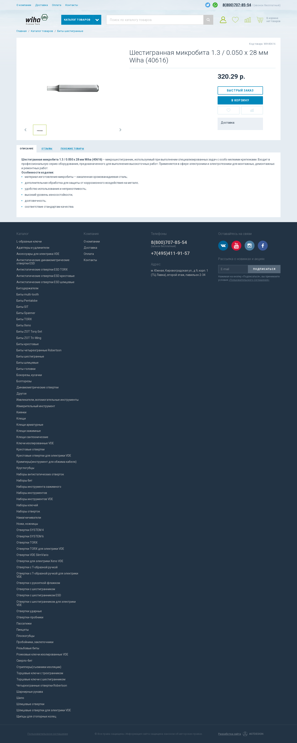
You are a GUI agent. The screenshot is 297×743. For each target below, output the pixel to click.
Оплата (56, 5)
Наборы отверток (28, 511)
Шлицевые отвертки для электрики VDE (43, 710)
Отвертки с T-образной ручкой (37, 567)
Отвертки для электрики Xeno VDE (39, 561)
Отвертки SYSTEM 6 (30, 536)
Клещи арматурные (29, 424)
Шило (20, 698)
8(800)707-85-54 (237, 5)
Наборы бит (24, 480)
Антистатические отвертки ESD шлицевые (45, 282)
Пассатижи (24, 623)
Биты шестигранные (70, 31)
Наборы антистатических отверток (40, 474)
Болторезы (24, 381)
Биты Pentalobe (27, 300)
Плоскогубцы (25, 636)
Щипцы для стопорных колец (36, 716)
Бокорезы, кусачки (29, 375)
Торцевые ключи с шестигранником (40, 679)
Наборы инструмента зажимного (38, 486)
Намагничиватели (28, 517)
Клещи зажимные (28, 430)
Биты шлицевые (27, 362)
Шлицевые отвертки (30, 704)
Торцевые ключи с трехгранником (39, 673)
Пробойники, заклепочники (34, 642)
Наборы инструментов (31, 493)
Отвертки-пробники (29, 617)
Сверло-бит (24, 660)
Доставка (41, 5)
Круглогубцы (25, 468)
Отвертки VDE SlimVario (32, 555)
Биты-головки (25, 368)
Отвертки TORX (27, 542)
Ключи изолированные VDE (35, 443)
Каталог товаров (42, 31)
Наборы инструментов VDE (34, 499)
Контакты (71, 5)
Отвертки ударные (29, 611)
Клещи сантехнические (32, 437)
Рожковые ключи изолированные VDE (42, 654)
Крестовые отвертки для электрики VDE (43, 455)
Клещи (21, 418)
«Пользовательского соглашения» (249, 280)
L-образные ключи (29, 241)
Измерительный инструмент (35, 406)
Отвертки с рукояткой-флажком (38, 583)
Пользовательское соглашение (47, 733)
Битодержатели (27, 288)
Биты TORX (24, 319)
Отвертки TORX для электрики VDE (40, 548)
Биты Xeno (23, 325)
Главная (21, 31)
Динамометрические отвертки (37, 387)
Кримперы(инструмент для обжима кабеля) (46, 461)
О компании (23, 5)
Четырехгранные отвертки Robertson (41, 685)
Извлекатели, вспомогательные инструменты (47, 399)
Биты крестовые (27, 344)
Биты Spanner (25, 313)
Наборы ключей (27, 505)
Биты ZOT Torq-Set (29, 331)
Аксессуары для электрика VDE (37, 253)
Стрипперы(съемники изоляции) (38, 667)
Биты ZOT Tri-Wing (28, 338)
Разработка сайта (229, 733)
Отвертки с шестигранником (35, 589)
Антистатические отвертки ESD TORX (42, 269)
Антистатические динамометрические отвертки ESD (43, 261)
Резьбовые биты (27, 648)
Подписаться (264, 269)
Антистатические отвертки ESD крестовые (45, 276)
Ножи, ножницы (27, 523)
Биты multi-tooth (27, 294)
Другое (21, 393)
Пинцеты (22, 629)
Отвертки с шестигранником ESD (38, 595)
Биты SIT (22, 306)
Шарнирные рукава (29, 691)
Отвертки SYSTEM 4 (30, 530)
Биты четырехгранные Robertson (38, 350)
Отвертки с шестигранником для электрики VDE (46, 603)
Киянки (21, 412)
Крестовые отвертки (30, 449)
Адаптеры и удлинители (32, 247)
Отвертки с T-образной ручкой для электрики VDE (47, 575)
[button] (25, 130)
